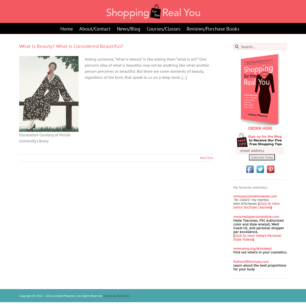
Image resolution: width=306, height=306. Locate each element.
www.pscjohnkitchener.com (255, 196)
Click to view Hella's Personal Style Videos (257, 238)
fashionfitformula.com (251, 262)
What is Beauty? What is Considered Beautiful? (71, 46)
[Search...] (260, 46)
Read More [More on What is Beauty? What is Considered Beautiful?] (206, 158)
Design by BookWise (116, 296)
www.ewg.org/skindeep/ (252, 248)
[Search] (237, 46)
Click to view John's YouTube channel (256, 205)
